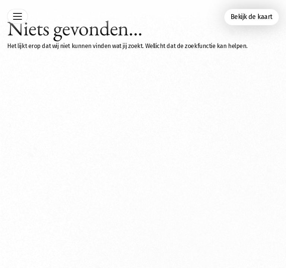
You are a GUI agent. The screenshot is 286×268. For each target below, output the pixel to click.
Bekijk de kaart (252, 17)
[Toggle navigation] (17, 16)
